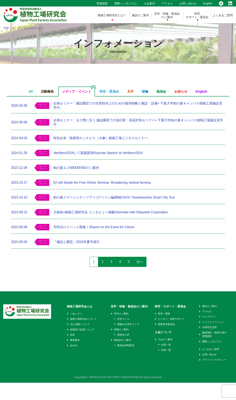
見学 (130, 91)
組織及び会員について (82, 329)
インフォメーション (213, 322)
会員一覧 (166, 344)
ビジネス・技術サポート (171, 319)
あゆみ (73, 345)
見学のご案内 (121, 313)
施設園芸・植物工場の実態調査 (214, 334)
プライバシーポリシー (214, 359)
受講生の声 (123, 334)
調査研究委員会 (166, 324)
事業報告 (75, 340)
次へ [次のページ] (140, 261)
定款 (72, 334)
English (207, 3)
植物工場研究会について (83, 319)
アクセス (167, 3)
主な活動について (80, 324)
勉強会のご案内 (122, 340)
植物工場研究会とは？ (112, 15)
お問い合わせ (188, 3)
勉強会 (161, 91)
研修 (145, 91)
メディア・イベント (76, 91)
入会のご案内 (165, 339)
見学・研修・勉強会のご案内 (167, 15)
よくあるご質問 (223, 15)
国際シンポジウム (125, 3)
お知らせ (180, 91)
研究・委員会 (109, 91)
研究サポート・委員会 (197, 15)
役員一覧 (166, 350)
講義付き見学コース (128, 324)
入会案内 (149, 3)
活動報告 (47, 91)
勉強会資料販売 (125, 345)
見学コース (123, 319)
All (31, 91)
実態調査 (102, 3)
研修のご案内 (121, 329)
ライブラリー (209, 316)
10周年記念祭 (209, 327)
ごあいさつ (76, 313)
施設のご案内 (140, 15)
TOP (6, 28)
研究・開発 (164, 313)
